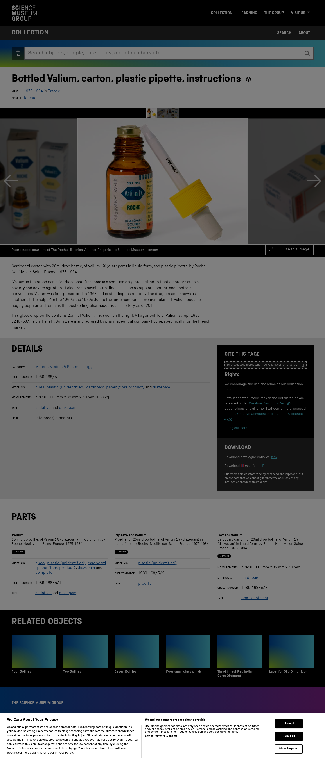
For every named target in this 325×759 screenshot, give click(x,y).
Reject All (289, 742)
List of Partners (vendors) (161, 742)
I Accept (289, 729)
